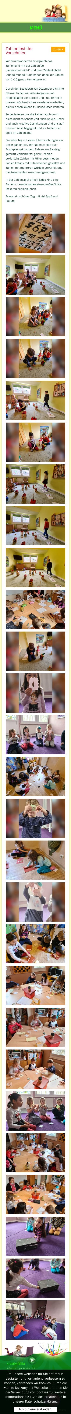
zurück (58, 49)
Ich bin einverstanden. (35, 1409)
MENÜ (36, 28)
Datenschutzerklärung (41, 1401)
